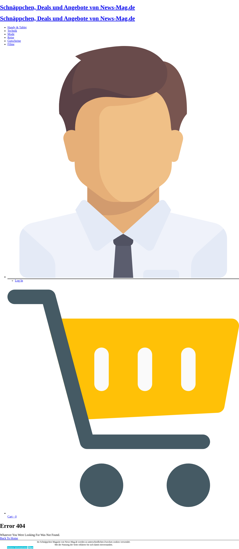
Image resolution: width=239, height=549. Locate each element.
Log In (19, 280)
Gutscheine (14, 40)
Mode (10, 34)
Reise (10, 37)
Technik (12, 30)
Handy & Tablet (17, 27)
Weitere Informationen (17, 547)
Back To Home (9, 538)
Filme (10, 44)
